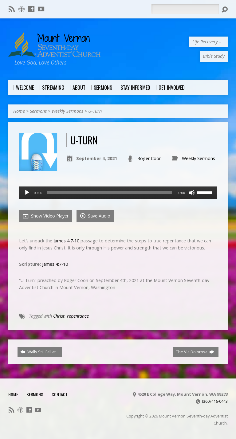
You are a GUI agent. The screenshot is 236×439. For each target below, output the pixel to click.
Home (19, 111)
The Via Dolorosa (195, 352)
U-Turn (95, 111)
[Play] (27, 193)
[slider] (109, 192)
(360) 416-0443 (215, 401)
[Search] (185, 9)
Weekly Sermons (67, 111)
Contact (60, 394)
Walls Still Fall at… (39, 352)
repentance (78, 316)
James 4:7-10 (66, 241)
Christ (59, 316)
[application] (118, 192)
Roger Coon (149, 158)
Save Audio (95, 216)
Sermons (38, 111)
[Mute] (192, 193)
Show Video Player (46, 216)
